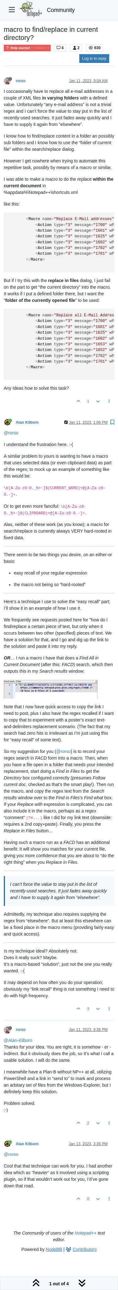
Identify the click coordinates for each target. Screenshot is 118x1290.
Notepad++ (85, 1233)
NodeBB (54, 1249)
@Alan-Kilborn (18, 1040)
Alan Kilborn (27, 422)
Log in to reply (94, 58)
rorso (20, 81)
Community (61, 10)
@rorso (11, 432)
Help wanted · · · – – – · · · (27, 48)
